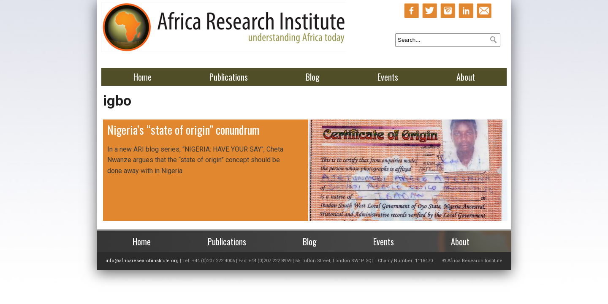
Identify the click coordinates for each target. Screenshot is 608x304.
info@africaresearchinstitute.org (142, 260)
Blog (313, 77)
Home (142, 77)
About (465, 77)
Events (387, 77)
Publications (228, 77)
